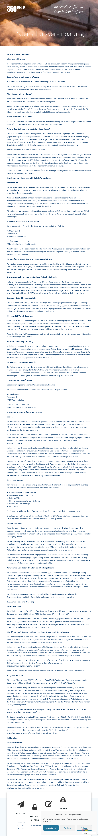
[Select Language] (89, 833)
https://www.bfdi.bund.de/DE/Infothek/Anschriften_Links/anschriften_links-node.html (45, 293)
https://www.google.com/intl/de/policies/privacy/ (45, 730)
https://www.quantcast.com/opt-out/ (23, 665)
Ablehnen (67, 828)
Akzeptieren (51, 828)
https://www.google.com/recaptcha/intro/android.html (31, 733)
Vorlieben (84, 828)
